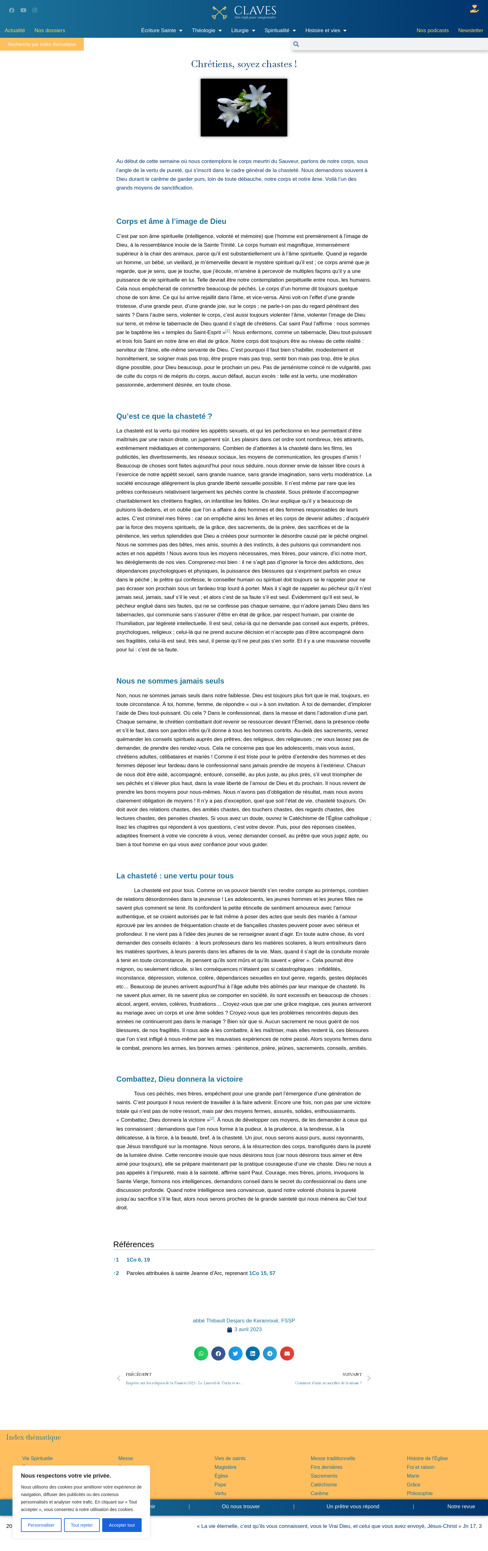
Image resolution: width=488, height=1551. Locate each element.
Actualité (15, 30)
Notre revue (460, 1506)
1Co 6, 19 (138, 1260)
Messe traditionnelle (333, 1458)
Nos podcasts (433, 30)
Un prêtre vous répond (352, 1506)
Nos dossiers (49, 30)
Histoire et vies (326, 30)
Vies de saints (229, 1458)
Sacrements (324, 1476)
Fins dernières (326, 1467)
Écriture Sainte (162, 30)
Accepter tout (122, 1525)
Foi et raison (420, 1467)
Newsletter (470, 30)
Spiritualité (280, 30)
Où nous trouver (241, 1506)
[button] (227, 332)
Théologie (207, 30)
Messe (125, 1458)
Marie (413, 1476)
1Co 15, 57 (262, 1273)
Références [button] (133, 1244)
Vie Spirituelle (37, 1458)
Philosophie (420, 1493)
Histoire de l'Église (427, 1458)
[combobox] (393, 44)
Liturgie (243, 30)
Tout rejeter (82, 1525)
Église (221, 1476)
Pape (220, 1484)
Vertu (220, 1493)
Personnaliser (41, 1525)
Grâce (413, 1484)
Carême (320, 1493)
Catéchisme (324, 1484)
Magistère (225, 1467)
